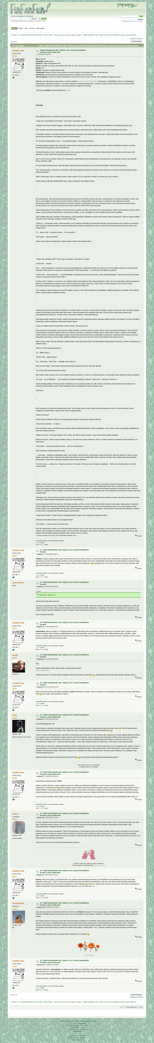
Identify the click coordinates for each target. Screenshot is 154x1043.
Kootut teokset (88, 955)
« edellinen (132, 38)
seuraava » (140, 38)
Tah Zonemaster (81, 1023)
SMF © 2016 (70, 1021)
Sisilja (78, 35)
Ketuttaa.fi (82, 1037)
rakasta (38, 542)
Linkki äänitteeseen (42, 670)
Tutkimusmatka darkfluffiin (87, 81)
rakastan (41, 544)
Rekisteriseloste (77, 1031)
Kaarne (15, 814)
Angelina (73, 35)
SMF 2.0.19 (63, 1021)
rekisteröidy (29, 16)
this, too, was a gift (99, 865)
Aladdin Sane (18, 50)
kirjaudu (21, 16)
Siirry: (121, 1007)
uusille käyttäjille (132, 21)
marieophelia (18, 903)
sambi (15, 655)
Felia (14, 715)
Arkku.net (84, 1035)
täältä (68, 90)
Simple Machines (80, 1021)
